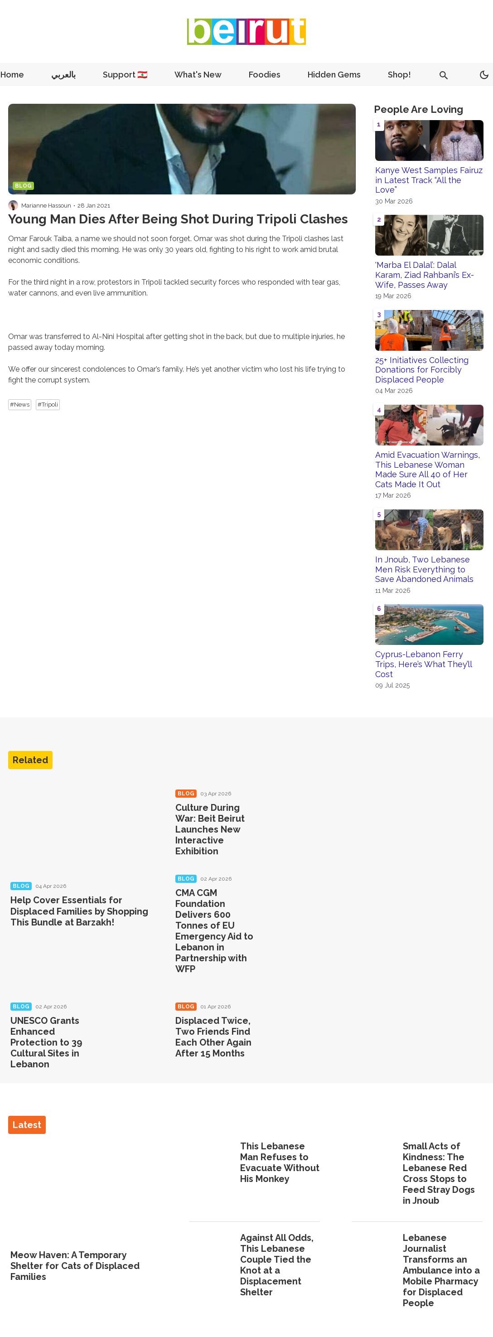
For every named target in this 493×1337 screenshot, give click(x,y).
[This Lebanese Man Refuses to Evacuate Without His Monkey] (212, 1164)
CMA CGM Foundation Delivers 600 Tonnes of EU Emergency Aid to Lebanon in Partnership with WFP (214, 930)
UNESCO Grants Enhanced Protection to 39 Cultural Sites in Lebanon (46, 1042)
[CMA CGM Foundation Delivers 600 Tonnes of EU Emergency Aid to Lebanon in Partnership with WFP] (292, 898)
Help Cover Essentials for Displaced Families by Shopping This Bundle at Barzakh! (79, 911)
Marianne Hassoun (46, 205)
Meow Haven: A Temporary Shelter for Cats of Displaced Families (75, 1266)
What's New (198, 74)
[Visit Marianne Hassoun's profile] (13, 205)
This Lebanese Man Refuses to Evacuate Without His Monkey (279, 1162)
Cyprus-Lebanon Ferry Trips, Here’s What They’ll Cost (423, 663)
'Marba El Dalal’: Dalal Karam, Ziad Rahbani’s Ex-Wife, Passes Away (424, 274)
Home (12, 74)
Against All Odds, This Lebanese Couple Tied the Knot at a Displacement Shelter (277, 1265)
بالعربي (63, 74)
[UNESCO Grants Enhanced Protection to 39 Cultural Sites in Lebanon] (127, 1026)
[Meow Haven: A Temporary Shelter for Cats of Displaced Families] (84, 1193)
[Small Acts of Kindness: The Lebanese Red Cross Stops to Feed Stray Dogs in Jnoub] (374, 1174)
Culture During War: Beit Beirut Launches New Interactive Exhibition (210, 829)
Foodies (264, 74)
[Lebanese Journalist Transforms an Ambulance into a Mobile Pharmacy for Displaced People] (374, 1271)
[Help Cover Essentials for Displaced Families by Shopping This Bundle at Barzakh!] (81, 826)
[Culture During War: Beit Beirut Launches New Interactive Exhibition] (292, 813)
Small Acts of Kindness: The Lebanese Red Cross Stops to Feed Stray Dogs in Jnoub (439, 1173)
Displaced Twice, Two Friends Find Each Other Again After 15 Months (213, 1037)
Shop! (399, 74)
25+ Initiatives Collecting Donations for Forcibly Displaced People (422, 369)
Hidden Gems (334, 74)
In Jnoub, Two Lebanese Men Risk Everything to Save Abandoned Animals (424, 569)
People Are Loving (418, 109)
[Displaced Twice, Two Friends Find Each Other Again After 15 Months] (292, 1026)
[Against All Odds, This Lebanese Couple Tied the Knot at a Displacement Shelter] (212, 1266)
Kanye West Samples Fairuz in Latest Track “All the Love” (429, 179)
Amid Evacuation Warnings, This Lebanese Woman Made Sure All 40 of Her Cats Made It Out (427, 469)
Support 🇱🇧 (125, 74)
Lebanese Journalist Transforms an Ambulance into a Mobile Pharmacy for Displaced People (441, 1270)
